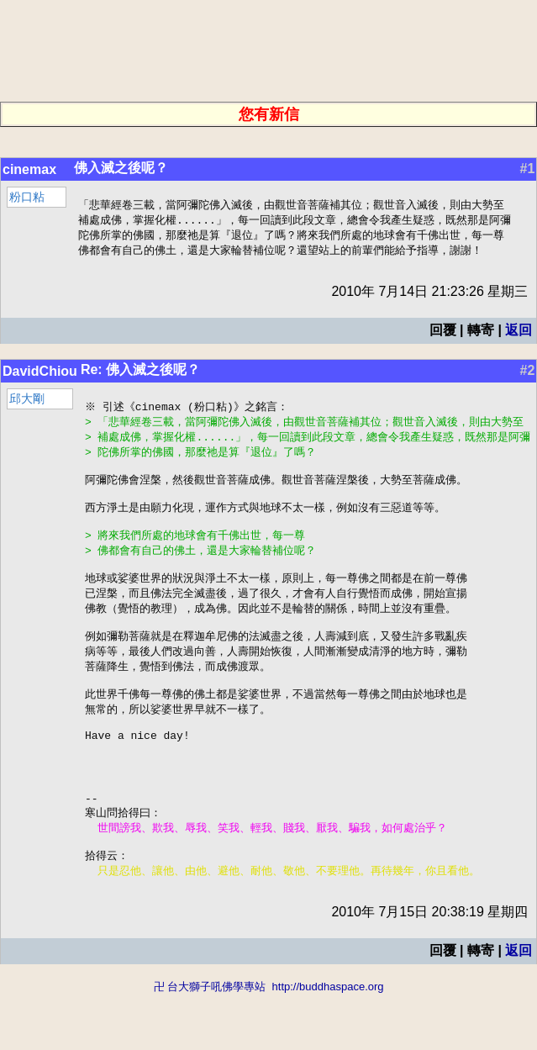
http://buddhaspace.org (328, 1042)
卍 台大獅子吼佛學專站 (210, 1042)
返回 (518, 333)
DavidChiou (40, 374)
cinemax (29, 169)
